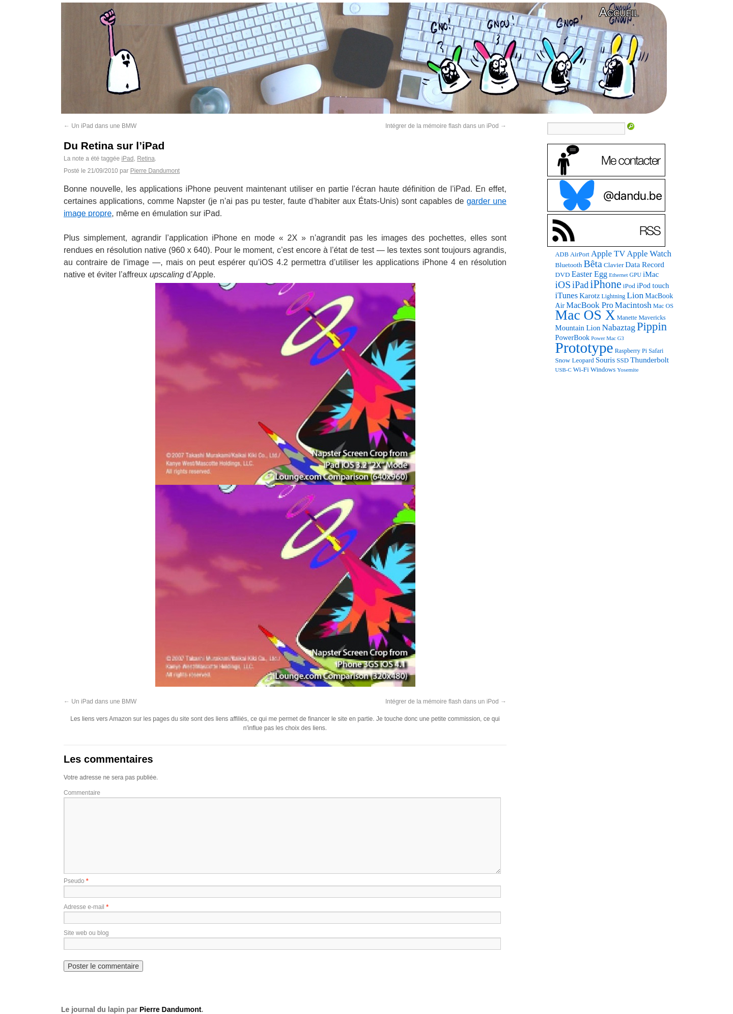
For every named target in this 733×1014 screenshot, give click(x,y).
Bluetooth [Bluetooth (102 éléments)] (568, 265)
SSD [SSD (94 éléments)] (622, 360)
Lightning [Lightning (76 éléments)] (614, 296)
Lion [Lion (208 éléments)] (635, 295)
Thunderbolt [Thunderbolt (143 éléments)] (649, 359)
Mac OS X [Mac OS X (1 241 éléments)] (585, 315)
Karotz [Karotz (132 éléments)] (589, 296)
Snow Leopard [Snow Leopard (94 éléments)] (574, 360)
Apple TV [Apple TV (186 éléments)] (608, 253)
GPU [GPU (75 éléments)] (635, 275)
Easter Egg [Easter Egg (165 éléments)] (590, 274)
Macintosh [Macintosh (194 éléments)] (633, 305)
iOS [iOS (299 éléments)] (563, 284)
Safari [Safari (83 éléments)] (656, 350)
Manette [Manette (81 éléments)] (627, 317)
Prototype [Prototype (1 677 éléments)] (584, 348)
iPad (127, 158)
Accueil (619, 12)
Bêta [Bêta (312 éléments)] (592, 263)
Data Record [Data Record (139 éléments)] (644, 264)
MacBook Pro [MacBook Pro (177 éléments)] (589, 305)
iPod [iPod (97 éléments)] (629, 286)
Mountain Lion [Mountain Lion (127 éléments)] (578, 328)
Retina (146, 158)
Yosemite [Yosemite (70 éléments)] (627, 370)
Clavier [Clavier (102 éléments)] (614, 265)
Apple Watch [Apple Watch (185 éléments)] (649, 253)
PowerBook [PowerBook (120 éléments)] (572, 337)
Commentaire (82, 792)
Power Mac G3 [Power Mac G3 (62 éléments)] (607, 338)
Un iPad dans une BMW (100, 125)
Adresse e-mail (84, 907)
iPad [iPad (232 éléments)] (580, 285)
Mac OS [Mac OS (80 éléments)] (663, 305)
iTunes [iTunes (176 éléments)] (566, 295)
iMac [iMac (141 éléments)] (651, 274)
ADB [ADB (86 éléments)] (562, 254)
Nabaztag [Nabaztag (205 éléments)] (618, 327)
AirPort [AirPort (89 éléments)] (579, 254)
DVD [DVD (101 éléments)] (562, 274)
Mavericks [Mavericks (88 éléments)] (651, 317)
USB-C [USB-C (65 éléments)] (563, 370)
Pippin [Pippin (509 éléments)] (652, 326)
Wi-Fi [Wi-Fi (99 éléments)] (581, 369)
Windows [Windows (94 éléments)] (602, 369)
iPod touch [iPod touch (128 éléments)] (653, 285)
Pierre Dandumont (155, 170)
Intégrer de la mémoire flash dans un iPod (445, 125)
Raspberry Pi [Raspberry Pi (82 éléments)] (631, 350)
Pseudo (74, 881)
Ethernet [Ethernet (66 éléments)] (618, 275)
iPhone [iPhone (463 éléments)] (605, 284)
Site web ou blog (86, 933)
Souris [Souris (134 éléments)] (605, 360)
